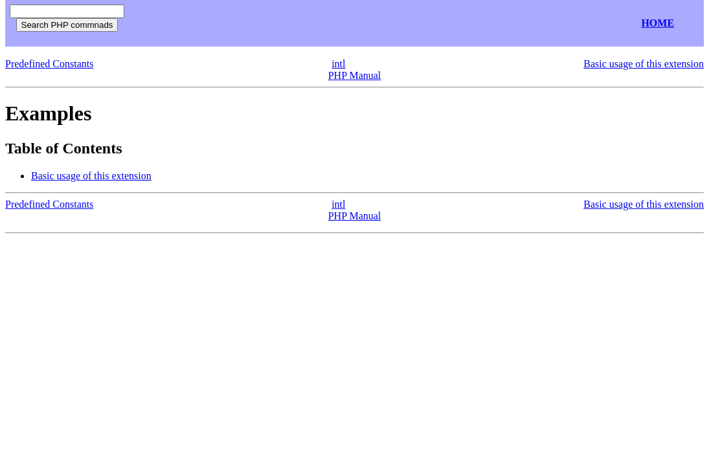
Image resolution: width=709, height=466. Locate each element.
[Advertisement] (283, 23)
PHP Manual (354, 75)
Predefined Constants (49, 63)
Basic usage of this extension (643, 63)
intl (338, 63)
